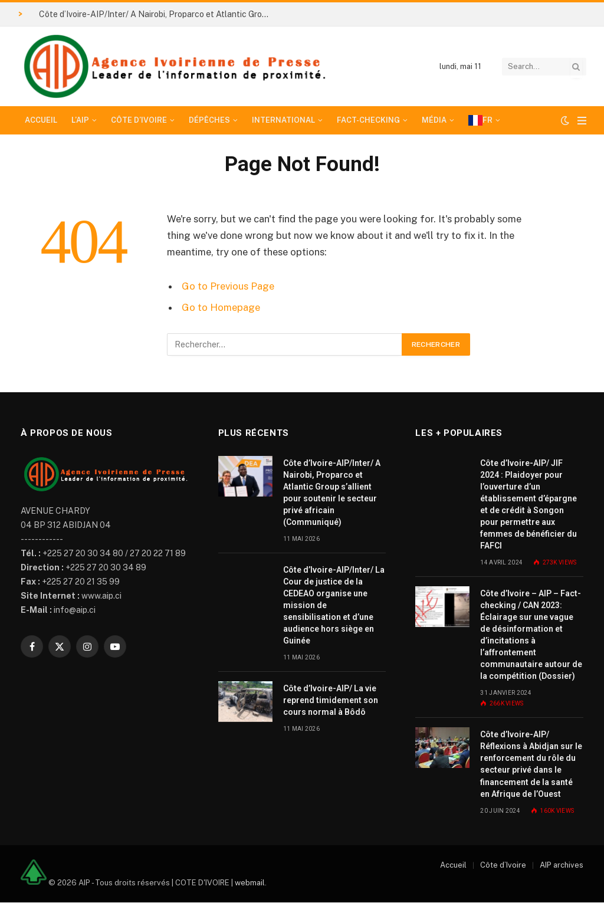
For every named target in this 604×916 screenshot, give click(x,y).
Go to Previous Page (228, 286)
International (283, 120)
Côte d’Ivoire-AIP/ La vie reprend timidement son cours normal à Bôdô (330, 700)
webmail (250, 882)
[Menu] (581, 120)
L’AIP (80, 120)
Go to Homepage (221, 307)
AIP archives (561, 865)
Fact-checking (368, 120)
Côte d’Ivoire (139, 120)
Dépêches (209, 120)
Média (434, 120)
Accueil (41, 120)
